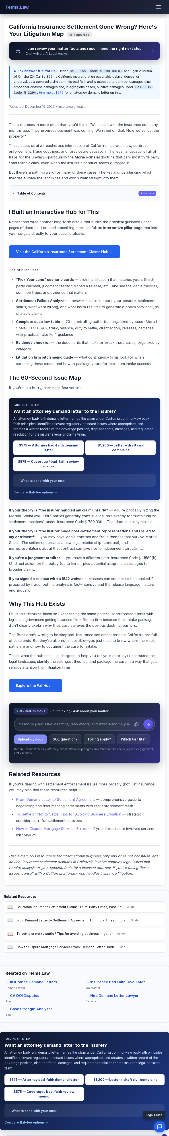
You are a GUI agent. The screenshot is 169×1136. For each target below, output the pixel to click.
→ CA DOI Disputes (22, 994)
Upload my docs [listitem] (30, 738)
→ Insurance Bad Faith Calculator (115, 980)
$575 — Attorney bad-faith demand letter (48, 446)
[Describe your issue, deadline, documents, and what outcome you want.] (74, 722)
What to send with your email (43, 479)
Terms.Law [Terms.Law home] (17, 7)
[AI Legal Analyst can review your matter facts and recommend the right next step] (84, 51)
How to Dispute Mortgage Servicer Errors (51, 827)
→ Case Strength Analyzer (29, 1007)
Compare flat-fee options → (35, 491)
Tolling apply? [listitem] (99, 738)
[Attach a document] (137, 723)
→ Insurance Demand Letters (31, 980)
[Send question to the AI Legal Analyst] (148, 723)
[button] (159, 1126)
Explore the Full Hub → (35, 684)
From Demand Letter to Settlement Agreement (55, 798)
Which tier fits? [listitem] (133, 738)
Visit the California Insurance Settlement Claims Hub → (64, 250)
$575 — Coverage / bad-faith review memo (48, 462)
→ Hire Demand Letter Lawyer (112, 994)
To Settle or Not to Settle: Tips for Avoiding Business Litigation (68, 813)
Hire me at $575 (51, 91)
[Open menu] (159, 7)
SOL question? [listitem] (65, 738)
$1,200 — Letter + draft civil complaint (121, 446)
